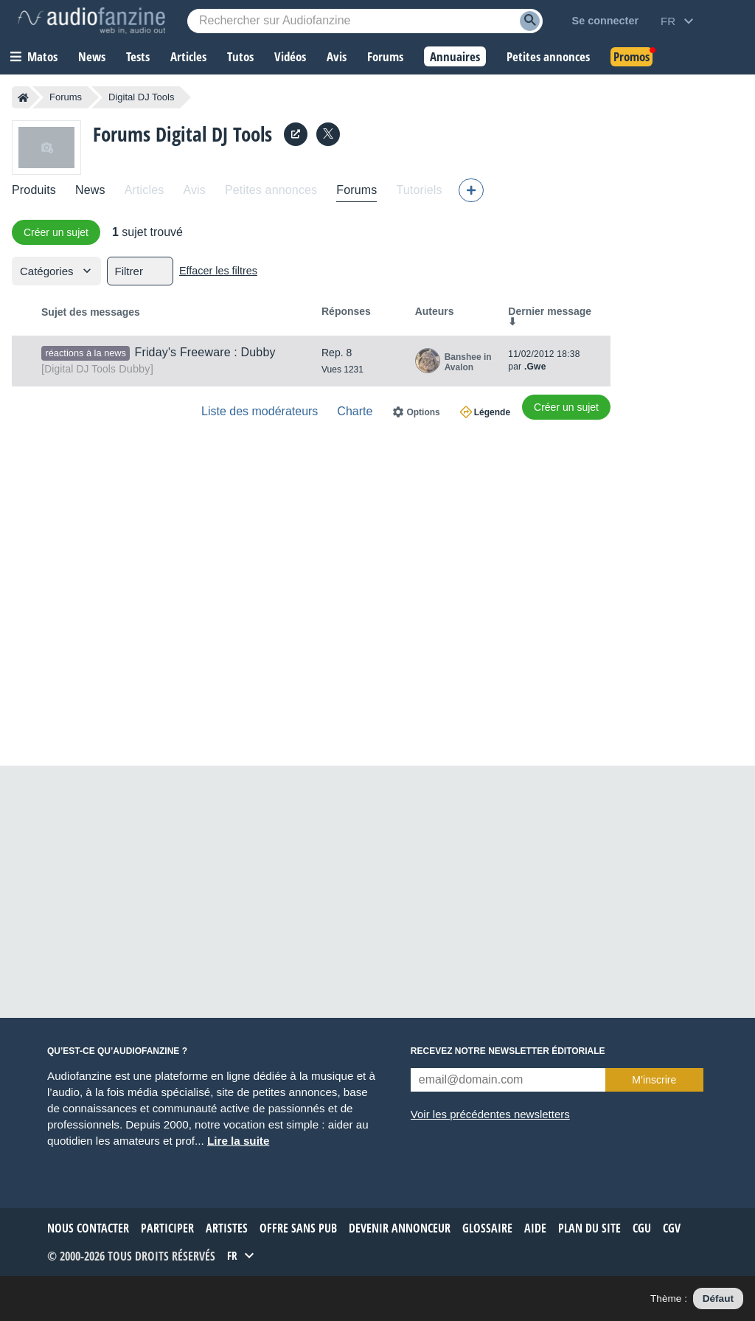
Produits (34, 190)
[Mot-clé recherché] (365, 21)
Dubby (97, 369)
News (90, 190)
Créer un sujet (56, 232)
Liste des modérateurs (259, 411)
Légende (492, 412)
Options (422, 412)
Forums (65, 97)
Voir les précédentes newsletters (490, 1114)
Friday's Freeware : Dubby (204, 352)
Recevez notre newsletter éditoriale (508, 1051)
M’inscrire (654, 1080)
